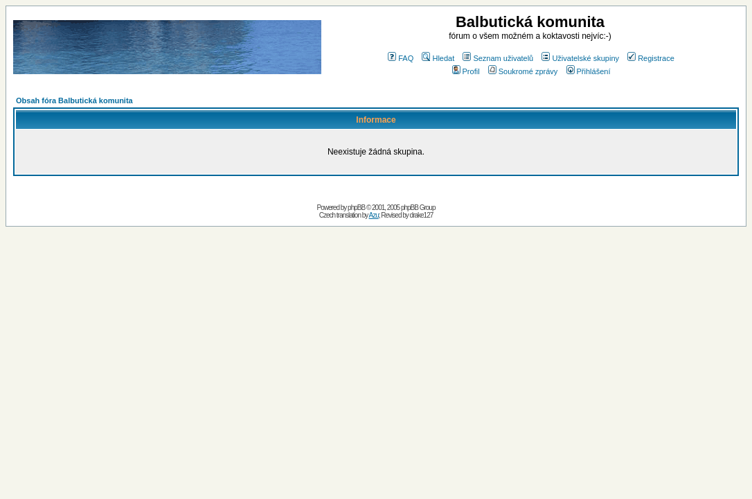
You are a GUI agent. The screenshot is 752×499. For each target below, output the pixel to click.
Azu (374, 215)
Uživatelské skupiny (580, 58)
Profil (466, 71)
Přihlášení (588, 71)
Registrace (650, 58)
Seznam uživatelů (498, 58)
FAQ (400, 58)
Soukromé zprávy (523, 71)
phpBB (356, 207)
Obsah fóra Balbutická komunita (74, 100)
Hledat (438, 58)
